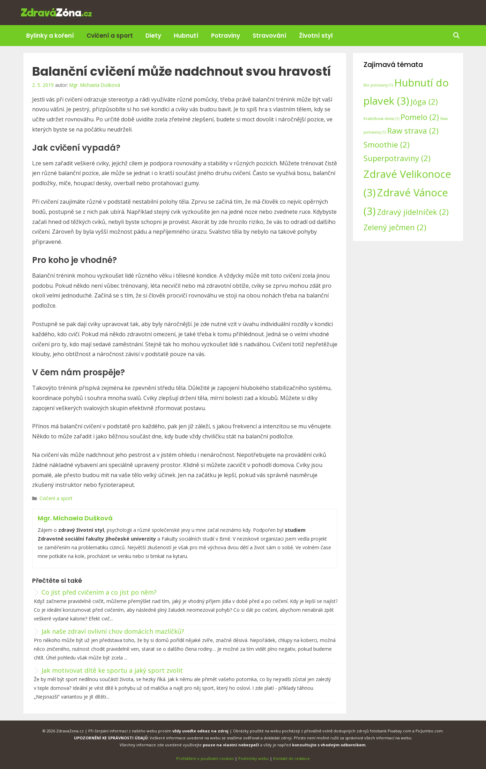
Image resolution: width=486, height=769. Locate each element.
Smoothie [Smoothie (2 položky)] (387, 145)
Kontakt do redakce (291, 758)
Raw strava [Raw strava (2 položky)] (413, 131)
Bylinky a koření (50, 35)
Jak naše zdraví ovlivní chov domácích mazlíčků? (113, 631)
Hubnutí (186, 35)
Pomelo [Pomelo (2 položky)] (420, 117)
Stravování (269, 35)
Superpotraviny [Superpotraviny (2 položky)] (397, 158)
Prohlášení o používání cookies (205, 758)
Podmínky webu (253, 758)
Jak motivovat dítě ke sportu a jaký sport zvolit (112, 670)
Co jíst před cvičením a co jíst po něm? (99, 592)
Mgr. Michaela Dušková (75, 518)
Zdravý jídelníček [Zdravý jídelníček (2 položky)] (413, 212)
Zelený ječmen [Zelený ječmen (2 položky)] (395, 227)
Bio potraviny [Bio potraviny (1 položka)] (378, 85)
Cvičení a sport (110, 35)
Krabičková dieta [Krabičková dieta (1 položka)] (381, 118)
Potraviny (225, 35)
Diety (153, 35)
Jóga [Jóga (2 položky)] (424, 102)
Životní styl (316, 35)
